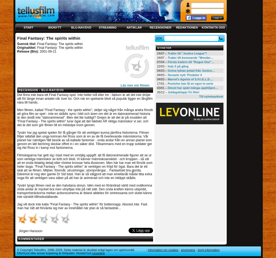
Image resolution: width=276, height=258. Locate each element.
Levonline (98, 253)
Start (28, 27)
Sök (160, 38)
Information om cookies (163, 250)
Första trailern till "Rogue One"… (191, 62)
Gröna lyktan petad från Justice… (191, 70)
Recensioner (160, 27)
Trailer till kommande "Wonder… (190, 57)
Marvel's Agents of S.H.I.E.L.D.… (190, 79)
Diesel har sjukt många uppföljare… (193, 88)
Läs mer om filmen (135, 85)
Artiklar (134, 27)
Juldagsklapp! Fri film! (183, 92)
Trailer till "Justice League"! (187, 53)
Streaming (108, 27)
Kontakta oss (213, 27)
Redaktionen (187, 27)
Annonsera (188, 250)
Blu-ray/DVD (81, 27)
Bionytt (54, 27)
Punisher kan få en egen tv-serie (190, 83)
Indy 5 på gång (178, 66)
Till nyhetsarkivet (211, 96)
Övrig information (208, 250)
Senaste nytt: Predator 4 (185, 75)
